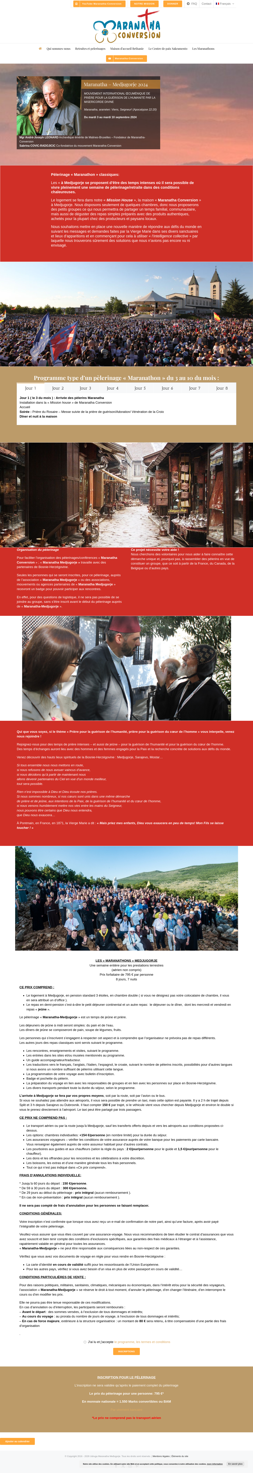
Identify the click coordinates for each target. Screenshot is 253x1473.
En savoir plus (235, 1464)
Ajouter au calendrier (17, 1441)
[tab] (30, 388)
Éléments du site (180, 1456)
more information (215, 1464)
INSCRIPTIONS (126, 1351)
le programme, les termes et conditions (142, 1342)
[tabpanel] (126, 409)
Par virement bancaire (126, 1409)
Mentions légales (161, 1456)
